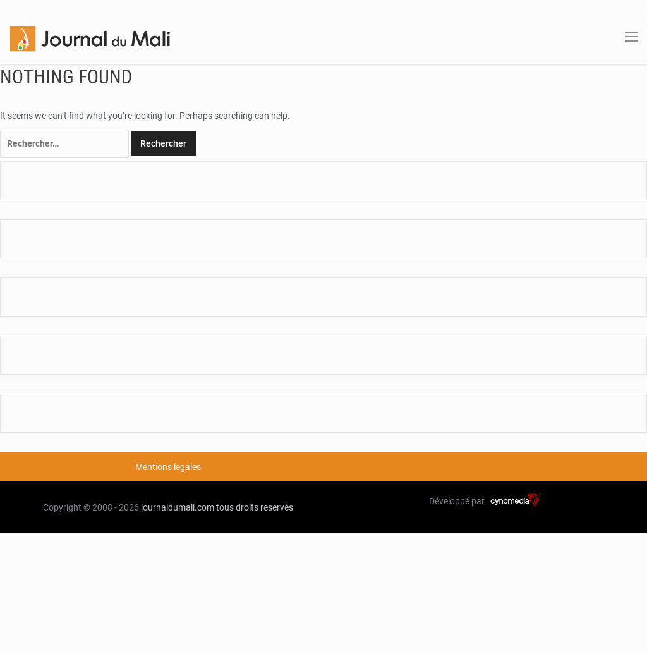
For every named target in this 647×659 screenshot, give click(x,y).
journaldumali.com (177, 507)
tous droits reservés (254, 507)
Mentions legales (168, 467)
